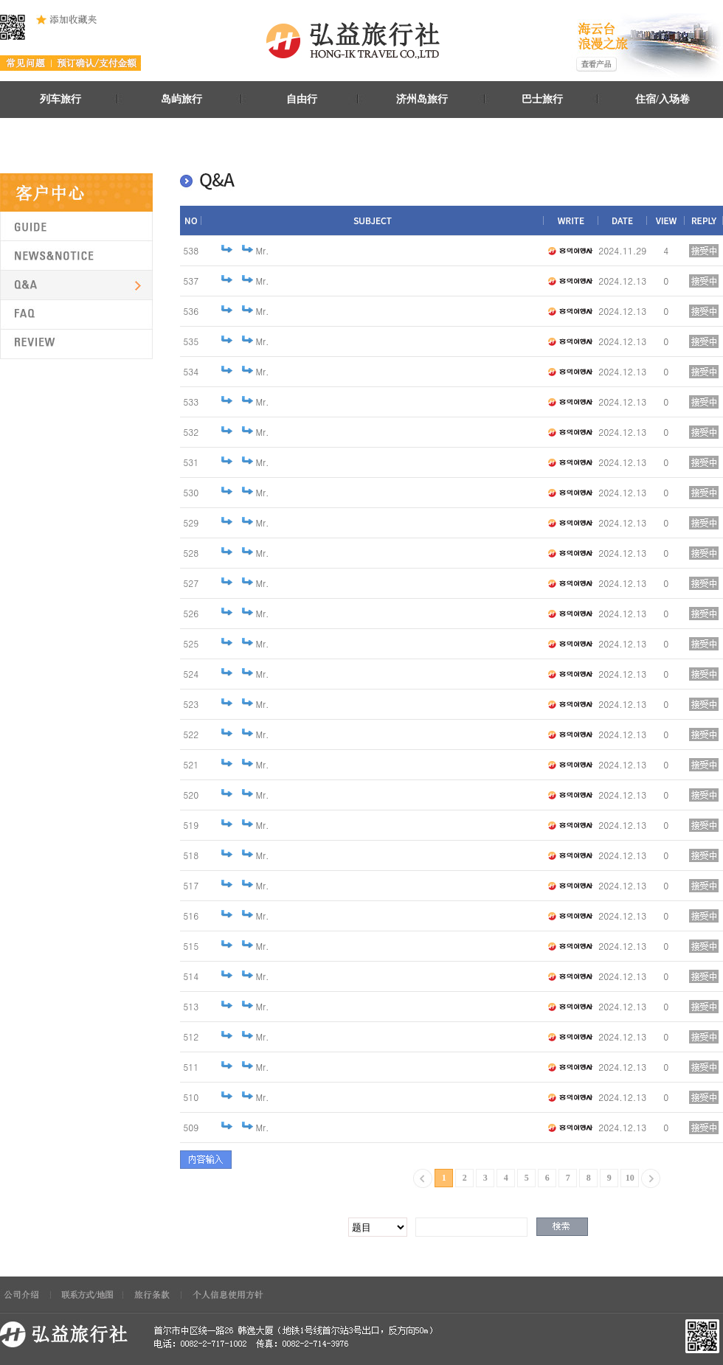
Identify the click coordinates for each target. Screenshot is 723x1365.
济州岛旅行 (422, 99)
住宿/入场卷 (662, 99)
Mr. (262, 250)
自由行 (301, 99)
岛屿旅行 (181, 99)
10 (630, 1178)
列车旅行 (60, 99)
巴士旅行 (542, 99)
